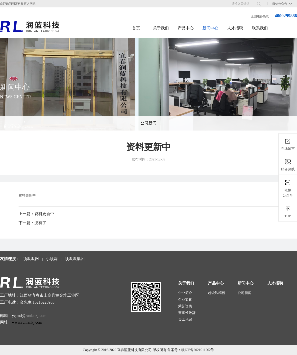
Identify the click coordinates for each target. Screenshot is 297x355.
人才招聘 (235, 28)
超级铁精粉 (216, 293)
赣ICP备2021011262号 (197, 350)
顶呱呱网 (31, 259)
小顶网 (52, 259)
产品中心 (186, 28)
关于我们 (161, 28)
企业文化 (185, 299)
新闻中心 (210, 28)
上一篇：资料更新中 (36, 214)
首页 (136, 28)
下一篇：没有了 (32, 223)
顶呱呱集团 (75, 259)
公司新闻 (148, 123)
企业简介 (185, 293)
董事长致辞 (187, 313)
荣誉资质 (185, 306)
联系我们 (260, 28)
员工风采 (185, 319)
